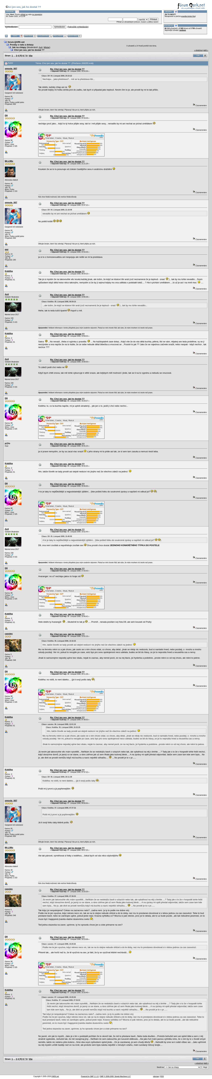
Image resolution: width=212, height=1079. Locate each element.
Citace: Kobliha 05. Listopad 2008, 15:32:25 (59, 641)
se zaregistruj (37, 14)
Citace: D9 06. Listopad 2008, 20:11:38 (57, 777)
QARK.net (55, 1076)
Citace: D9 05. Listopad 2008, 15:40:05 (57, 536)
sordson (182, 30)
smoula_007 (11, 68)
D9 (6, 115)
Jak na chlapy (19, 47)
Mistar (47, 47)
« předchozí (198, 50)
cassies (9, 633)
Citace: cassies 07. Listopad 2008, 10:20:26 (59, 944)
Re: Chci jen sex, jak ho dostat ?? (67, 69)
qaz (6, 249)
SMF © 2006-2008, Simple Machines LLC (115, 1076)
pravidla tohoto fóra (188, 16)
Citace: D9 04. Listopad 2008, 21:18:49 (57, 210)
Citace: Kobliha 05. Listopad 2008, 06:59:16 (59, 302)
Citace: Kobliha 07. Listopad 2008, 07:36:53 (59, 896)
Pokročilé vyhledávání (77, 27)
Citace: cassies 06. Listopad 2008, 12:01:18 (59, 724)
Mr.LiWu (9, 161)
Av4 (40, 47)
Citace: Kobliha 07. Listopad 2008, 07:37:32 (59, 808)
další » (205, 50)
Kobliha (9, 271)
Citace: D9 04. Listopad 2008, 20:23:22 (57, 76)
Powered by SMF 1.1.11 (90, 1076)
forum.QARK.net (16, 42)
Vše (30, 55)
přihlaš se (24, 14)
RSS (162, 1076)
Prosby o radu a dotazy (21, 44)
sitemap (156, 1076)
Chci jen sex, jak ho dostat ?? (29, 50)
